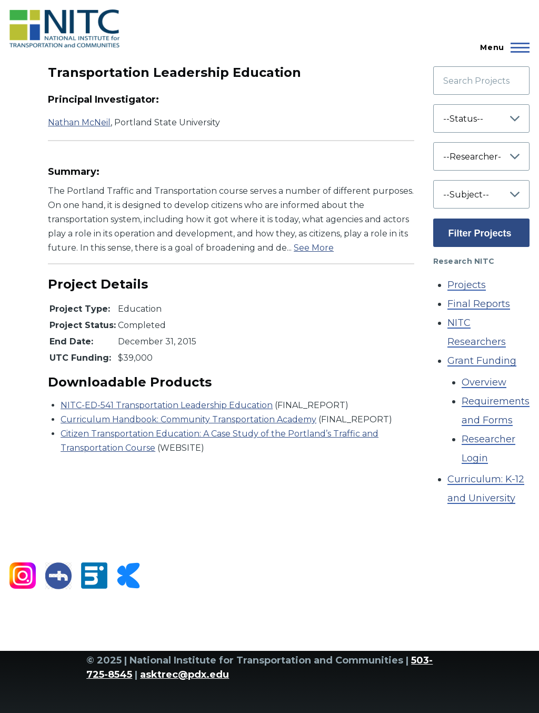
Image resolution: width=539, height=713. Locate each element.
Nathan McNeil (79, 122)
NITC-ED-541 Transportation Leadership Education (167, 405)
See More (314, 248)
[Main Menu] (502, 47)
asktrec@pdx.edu (184, 674)
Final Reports (478, 304)
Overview (484, 382)
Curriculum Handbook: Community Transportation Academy (188, 419)
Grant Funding (481, 361)
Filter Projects (480, 233)
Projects (466, 285)
